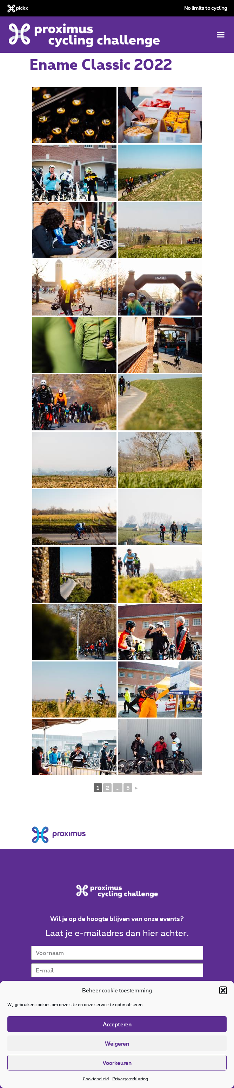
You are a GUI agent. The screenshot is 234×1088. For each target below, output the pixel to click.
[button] (223, 990)
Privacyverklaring (130, 1078)
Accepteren (117, 1024)
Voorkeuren (117, 1063)
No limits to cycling (205, 8)
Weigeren (117, 1043)
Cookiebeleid (96, 1078)
